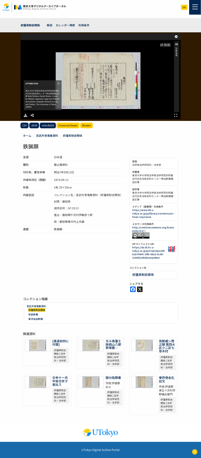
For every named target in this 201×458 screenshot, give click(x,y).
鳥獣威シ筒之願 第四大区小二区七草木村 (167, 346)
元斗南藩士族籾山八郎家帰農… (113, 344)
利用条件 (83, 25)
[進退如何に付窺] (60, 343)
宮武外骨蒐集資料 (47, 135)
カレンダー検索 (65, 25)
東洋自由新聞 (35, 319)
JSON (34, 125)
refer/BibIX (48, 125)
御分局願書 (116, 377)
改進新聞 (33, 314)
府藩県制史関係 (30, 25)
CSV (24, 125)
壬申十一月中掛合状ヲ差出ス (60, 381)
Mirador (86, 125)
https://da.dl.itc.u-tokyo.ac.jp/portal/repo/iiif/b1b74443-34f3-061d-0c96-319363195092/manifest (148, 252)
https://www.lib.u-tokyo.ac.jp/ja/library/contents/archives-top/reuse (153, 213)
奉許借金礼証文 (166, 379)
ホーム (27, 135)
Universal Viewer (68, 125)
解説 (49, 25)
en (184, 7)
